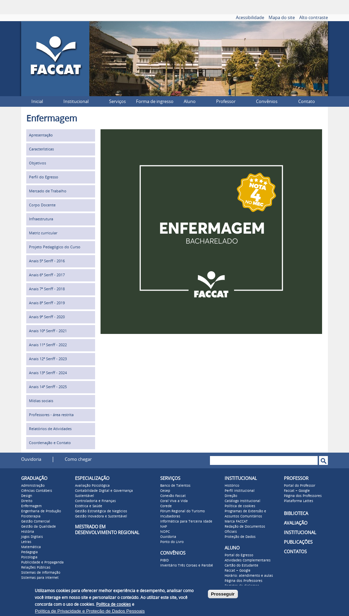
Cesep (165, 491)
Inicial (37, 101)
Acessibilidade (250, 17)
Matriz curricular (43, 233)
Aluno (190, 101)
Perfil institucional (240, 491)
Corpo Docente (42, 205)
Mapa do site (282, 17)
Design (26, 496)
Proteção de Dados (240, 537)
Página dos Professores (243, 581)
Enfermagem (31, 506)
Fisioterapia (31, 516)
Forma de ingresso (154, 101)
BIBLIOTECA (296, 513)
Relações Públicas (35, 568)
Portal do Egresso (239, 555)
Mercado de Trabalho (47, 191)
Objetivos (37, 163)
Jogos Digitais (32, 537)
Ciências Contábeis (36, 491)
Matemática (31, 547)
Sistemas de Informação (40, 573)
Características (41, 149)
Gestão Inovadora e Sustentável (101, 516)
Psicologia (29, 557)
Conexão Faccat (173, 496)
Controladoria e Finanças (95, 501)
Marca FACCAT (236, 521)
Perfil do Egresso (43, 177)
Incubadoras (170, 516)
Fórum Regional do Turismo (182, 511)
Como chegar (78, 459)
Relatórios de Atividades (50, 429)
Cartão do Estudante (241, 565)
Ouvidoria (31, 459)
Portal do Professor (299, 486)
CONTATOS (295, 551)
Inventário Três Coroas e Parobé (186, 565)
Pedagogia (29, 552)
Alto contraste (313, 17)
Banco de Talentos (175, 486)
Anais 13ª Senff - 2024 (48, 373)
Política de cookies (240, 506)
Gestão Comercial (35, 521)
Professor (226, 101)
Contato (306, 101)
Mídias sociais (41, 401)
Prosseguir (223, 594)
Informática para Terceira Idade (186, 521)
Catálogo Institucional (242, 501)
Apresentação (41, 135)
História (27, 532)
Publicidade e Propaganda (42, 562)
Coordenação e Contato (50, 443)
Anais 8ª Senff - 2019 (47, 303)
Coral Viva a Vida (174, 501)
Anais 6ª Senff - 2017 (47, 275)
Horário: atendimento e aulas (249, 576)
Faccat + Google (238, 571)
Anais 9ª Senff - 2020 (47, 317)
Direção (231, 496)
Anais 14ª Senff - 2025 (48, 387)
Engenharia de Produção (41, 511)
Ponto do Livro (172, 542)
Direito (26, 501)
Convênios (266, 101)
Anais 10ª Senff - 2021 (48, 331)
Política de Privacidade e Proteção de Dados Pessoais (90, 611)
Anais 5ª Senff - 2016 (47, 261)
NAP (163, 527)
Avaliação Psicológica (92, 486)
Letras (26, 542)
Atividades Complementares (248, 560)
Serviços (117, 101)
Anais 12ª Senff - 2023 (48, 359)
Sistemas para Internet (40, 578)
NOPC (165, 532)
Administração (33, 486)
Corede (166, 506)
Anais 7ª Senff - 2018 (47, 289)
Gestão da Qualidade (38, 527)
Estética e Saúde (88, 506)
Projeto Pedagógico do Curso (54, 247)
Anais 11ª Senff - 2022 (48, 345)
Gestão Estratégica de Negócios (101, 511)
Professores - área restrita (51, 415)
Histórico (232, 486)
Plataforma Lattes (298, 501)
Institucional (76, 101)
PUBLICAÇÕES (298, 542)
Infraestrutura (41, 219)
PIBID (164, 560)
